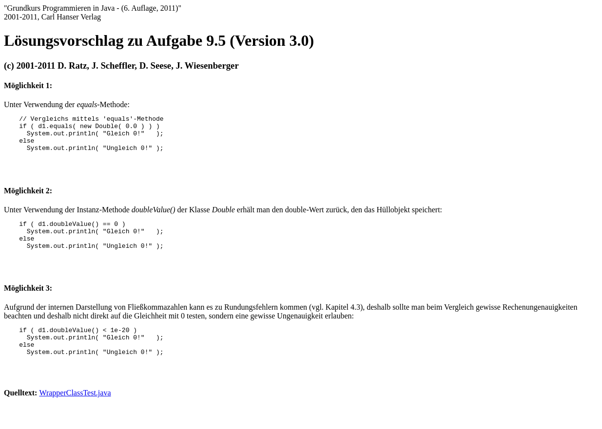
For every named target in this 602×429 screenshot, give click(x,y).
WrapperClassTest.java (75, 412)
